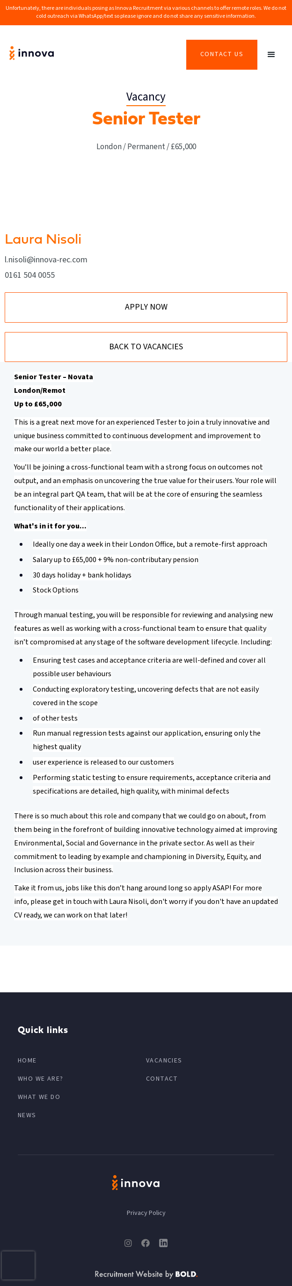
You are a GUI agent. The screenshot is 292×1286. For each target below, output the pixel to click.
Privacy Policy (146, 1213)
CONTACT (162, 1079)
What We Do (39, 1097)
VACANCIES (164, 1060)
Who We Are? (40, 1079)
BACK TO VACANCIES (146, 347)
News (27, 1115)
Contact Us (221, 54)
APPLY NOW (146, 307)
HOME (27, 1060)
